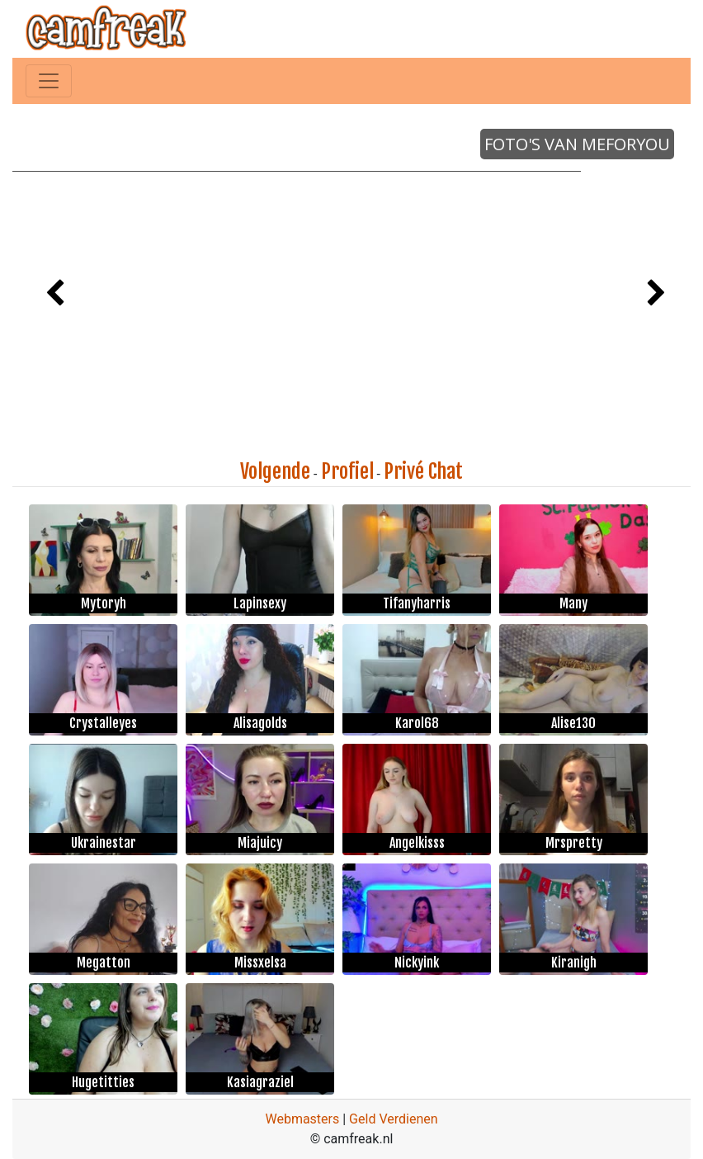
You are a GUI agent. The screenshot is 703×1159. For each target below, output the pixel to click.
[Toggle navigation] (49, 80)
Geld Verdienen (393, 1119)
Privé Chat (423, 471)
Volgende (275, 471)
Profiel (347, 471)
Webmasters (302, 1119)
